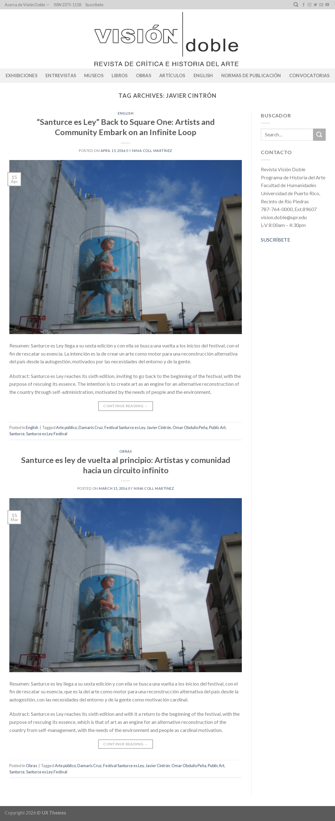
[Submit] (319, 135)
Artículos (172, 75)
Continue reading (125, 406)
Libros (120, 75)
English (203, 75)
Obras (143, 75)
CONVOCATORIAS (309, 75)
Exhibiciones (21, 75)
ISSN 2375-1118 (67, 4)
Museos (93, 75)
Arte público (66, 427)
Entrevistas (60, 75)
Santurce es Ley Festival (46, 433)
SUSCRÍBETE (275, 240)
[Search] (296, 4)
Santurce (17, 433)
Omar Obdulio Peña (190, 427)
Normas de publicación (251, 75)
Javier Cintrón (159, 427)
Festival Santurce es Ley (124, 427)
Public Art (217, 427)
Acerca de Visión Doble (27, 5)
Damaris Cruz (91, 427)
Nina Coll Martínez (152, 151)
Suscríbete (94, 4)
